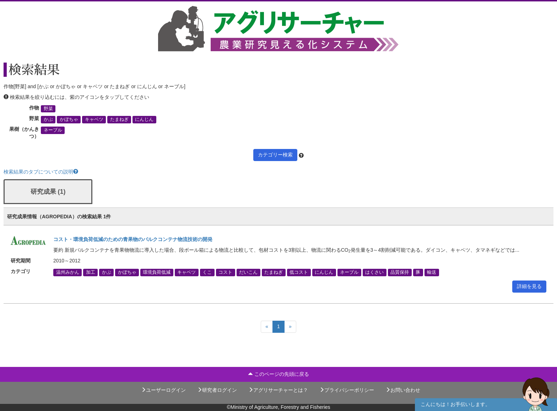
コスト (225, 272)
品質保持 (399, 272)
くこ (207, 272)
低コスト (299, 272)
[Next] (290, 327)
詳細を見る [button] (529, 286)
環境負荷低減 (157, 272)
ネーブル (53, 130)
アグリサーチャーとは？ (278, 390)
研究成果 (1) (48, 191)
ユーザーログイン (163, 390)
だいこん (248, 272)
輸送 (431, 272)
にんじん (144, 119)
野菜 (48, 108)
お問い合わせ (402, 390)
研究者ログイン (217, 390)
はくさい (374, 272)
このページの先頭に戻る (278, 374)
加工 (90, 272)
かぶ (48, 119)
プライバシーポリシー (346, 390)
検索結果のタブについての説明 (41, 172)
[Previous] (267, 327)
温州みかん (67, 272)
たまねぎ (119, 119)
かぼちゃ (69, 119)
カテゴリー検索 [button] (275, 155)
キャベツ (94, 119)
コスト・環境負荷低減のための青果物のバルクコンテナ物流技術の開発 (132, 239)
